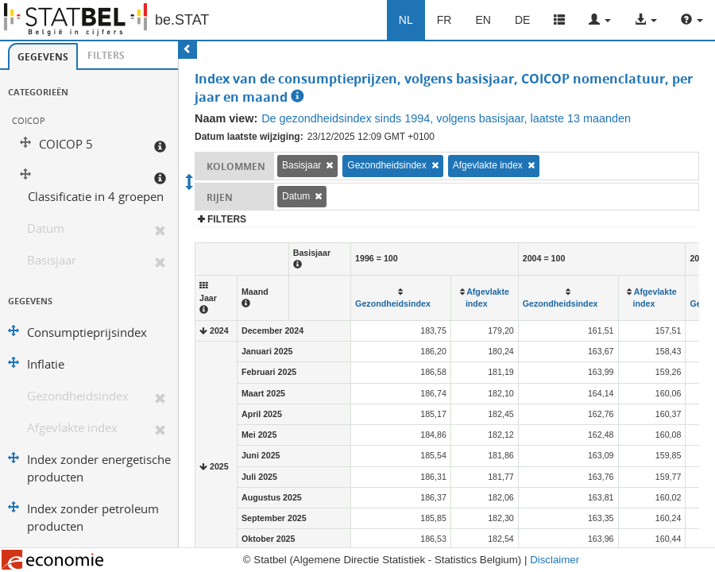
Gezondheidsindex (78, 396)
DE (522, 20)
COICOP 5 (66, 144)
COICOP (28, 120)
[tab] (43, 56)
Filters (106, 55)
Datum (45, 228)
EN (482, 20)
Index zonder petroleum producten (93, 517)
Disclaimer (554, 560)
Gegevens (42, 57)
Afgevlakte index (72, 427)
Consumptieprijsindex (87, 332)
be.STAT (182, 20)
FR (444, 20)
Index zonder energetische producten (99, 468)
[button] (600, 20)
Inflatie (45, 364)
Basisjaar (51, 260)
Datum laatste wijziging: (249, 136)
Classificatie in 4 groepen (96, 196)
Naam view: (226, 118)
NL (406, 20)
